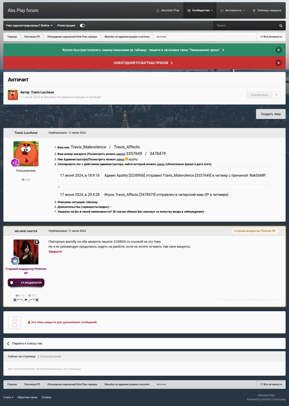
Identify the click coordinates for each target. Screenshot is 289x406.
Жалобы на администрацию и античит (72, 97)
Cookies (46, 397)
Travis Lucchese (42, 92)
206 (26, 179)
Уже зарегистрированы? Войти (29, 25)
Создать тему (271, 114)
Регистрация (66, 25)
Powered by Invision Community (266, 399)
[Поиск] (233, 25)
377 (32, 295)
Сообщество (200, 10)
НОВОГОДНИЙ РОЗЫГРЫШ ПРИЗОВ (141, 63)
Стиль (8, 397)
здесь (120, 154)
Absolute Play (169, 10)
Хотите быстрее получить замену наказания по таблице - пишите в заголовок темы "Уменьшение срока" (141, 50)
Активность (233, 10)
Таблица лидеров (269, 10)
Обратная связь (27, 397)
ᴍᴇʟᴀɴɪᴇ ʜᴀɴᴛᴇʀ (26, 231)
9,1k (20, 295)
